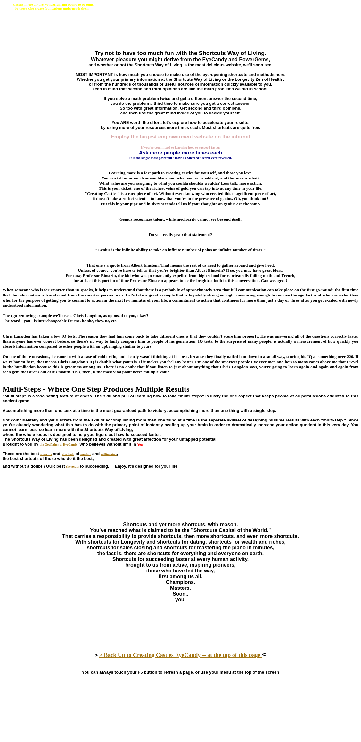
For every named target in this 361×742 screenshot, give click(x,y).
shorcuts (46, 454)
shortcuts (68, 454)
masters (85, 454)
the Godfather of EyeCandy (59, 444)
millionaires (109, 454)
